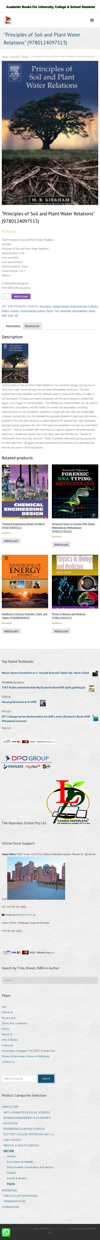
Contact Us (8, 1061)
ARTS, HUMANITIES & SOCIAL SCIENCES (27, 1112)
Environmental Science (32, 310)
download (65, 310)
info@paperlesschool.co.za (20, 914)
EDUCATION (11, 1123)
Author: (6, 253)
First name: (8, 257)
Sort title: (6, 244)
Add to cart (21, 296)
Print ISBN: (8, 287)
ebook (92, 310)
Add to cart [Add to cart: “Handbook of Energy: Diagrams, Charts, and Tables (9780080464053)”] (11, 631)
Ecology (15, 310)
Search (46, 1078)
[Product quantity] (6, 296)
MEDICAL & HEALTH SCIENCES (21, 1145)
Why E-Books (10, 1039)
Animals (11, 1156)
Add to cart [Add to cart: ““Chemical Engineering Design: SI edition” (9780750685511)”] (11, 540)
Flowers (11, 1172)
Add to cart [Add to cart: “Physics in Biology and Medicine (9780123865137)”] (61, 631)
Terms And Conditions (14, 1023)
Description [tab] (13, 326)
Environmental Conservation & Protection (30, 1167)
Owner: (6, 271)
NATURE (15, 56)
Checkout (7, 1012)
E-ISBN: (6, 283)
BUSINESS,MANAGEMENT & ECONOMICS (27, 1118)
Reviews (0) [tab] (32, 326)
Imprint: (6, 266)
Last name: (8, 262)
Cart (4, 1006)
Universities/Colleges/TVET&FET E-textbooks (28, 1051)
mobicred (7, 1045)
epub (10, 315)
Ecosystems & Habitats (20, 1161)
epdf (4, 315)
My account (8, 1018)
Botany (5, 310)
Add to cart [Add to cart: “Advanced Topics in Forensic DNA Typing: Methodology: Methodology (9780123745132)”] (61, 544)
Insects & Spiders (17, 1178)
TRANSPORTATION (14, 1201)
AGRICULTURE (10, 1106)
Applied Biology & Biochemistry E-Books (75, 306)
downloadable (79, 310)
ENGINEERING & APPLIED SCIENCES (24, 1128)
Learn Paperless (41, 1228)
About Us (7, 1034)
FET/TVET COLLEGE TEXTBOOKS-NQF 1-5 (28, 1134)
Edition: (6, 275)
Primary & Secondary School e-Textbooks (26, 1056)
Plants (25, 56)
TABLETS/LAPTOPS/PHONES (21, 1195)
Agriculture (45, 306)
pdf (16, 315)
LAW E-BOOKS (12, 1140)
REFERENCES (9, 1190)
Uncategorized (10, 1206)
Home (5, 56)
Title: (4, 239)
